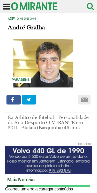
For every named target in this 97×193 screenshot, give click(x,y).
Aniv (11, 18)
